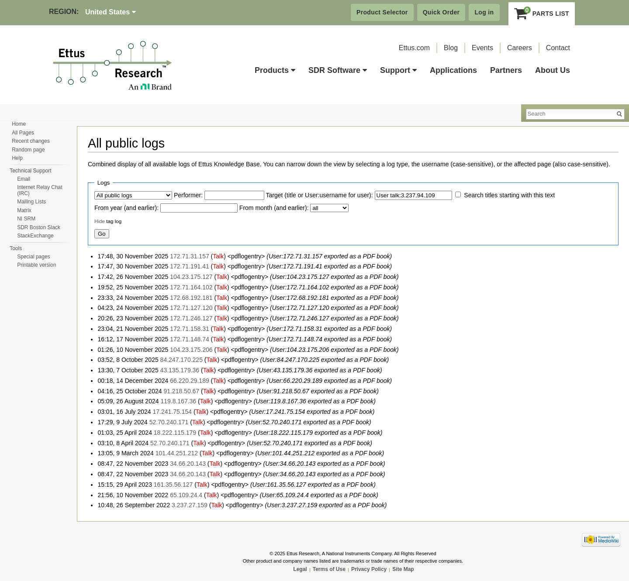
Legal (300, 569)
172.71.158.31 (189, 328)
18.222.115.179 (175, 432)
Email (23, 179)
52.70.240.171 (169, 422)
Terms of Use (329, 569)
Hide (99, 221)
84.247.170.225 (181, 359)
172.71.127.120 (191, 307)
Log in (484, 12)
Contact (558, 48)
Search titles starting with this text (509, 195)
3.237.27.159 (189, 505)
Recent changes (31, 141)
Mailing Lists (31, 202)
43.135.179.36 (180, 370)
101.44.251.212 (177, 453)
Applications (453, 70)
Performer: (188, 195)
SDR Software (337, 70)
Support (398, 70)
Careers (519, 48)
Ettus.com (414, 48)
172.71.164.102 (191, 287)
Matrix (24, 210)
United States (110, 12)
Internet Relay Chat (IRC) (39, 190)
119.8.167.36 (178, 401)
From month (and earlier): (274, 207)
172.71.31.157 (189, 256)
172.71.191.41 (189, 266)
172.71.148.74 (189, 339)
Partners (506, 70)
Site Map (403, 569)
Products (275, 70)
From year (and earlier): (126, 207)
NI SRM (26, 219)
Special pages (33, 257)
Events (482, 48)
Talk (218, 256)
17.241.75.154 (172, 411)
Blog (451, 48)
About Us (552, 70)
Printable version (36, 265)
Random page (28, 150)
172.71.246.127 (191, 318)
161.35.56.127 (173, 484)
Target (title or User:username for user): (319, 195)
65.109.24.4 (186, 495)
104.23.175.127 (191, 276)
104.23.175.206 (191, 349)
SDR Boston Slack (38, 227)
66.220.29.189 (189, 380)
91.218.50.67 (181, 391)
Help (17, 158)
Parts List (542, 14)
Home (19, 124)
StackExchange (35, 236)
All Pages (23, 133)
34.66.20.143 (188, 463)
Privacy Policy (369, 569)
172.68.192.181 (191, 297)
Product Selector (382, 12)
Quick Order (441, 12)
